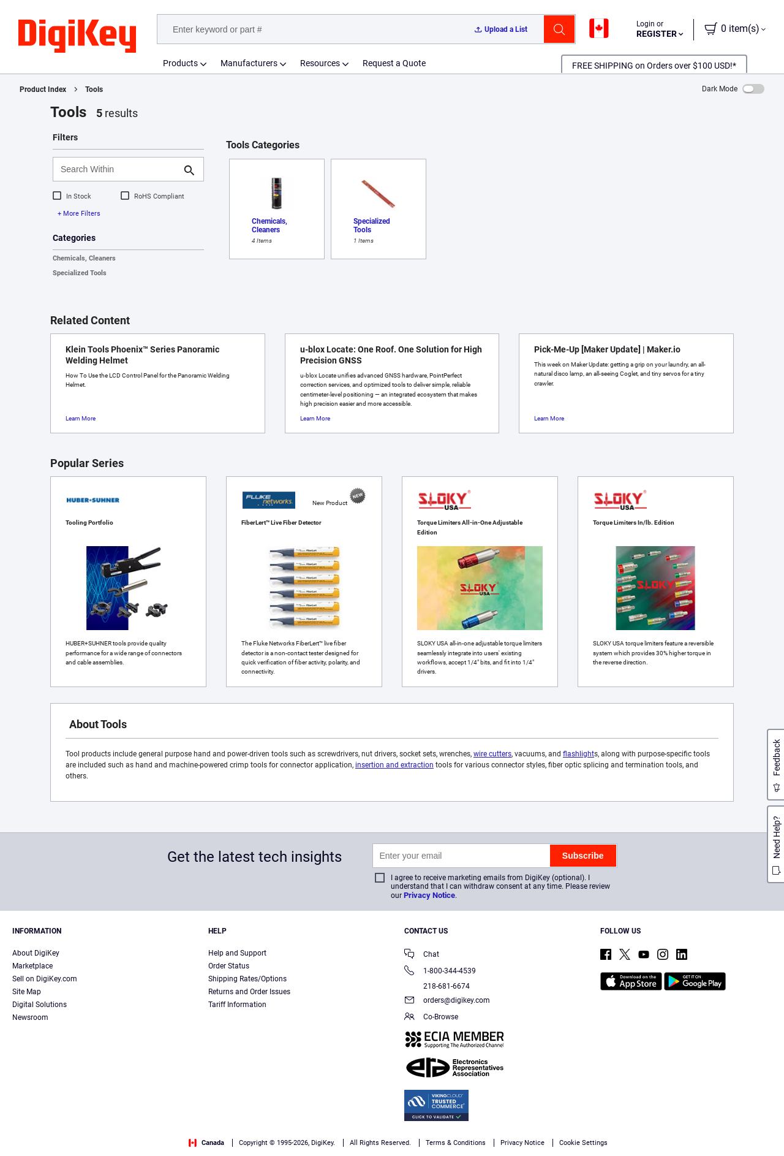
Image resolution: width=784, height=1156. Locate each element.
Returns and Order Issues (249, 991)
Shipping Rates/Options (247, 979)
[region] (392, 1128)
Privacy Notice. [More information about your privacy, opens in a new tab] (295, 1143)
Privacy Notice (429, 895)
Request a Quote (394, 63)
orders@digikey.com (447, 1001)
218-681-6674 (437, 986)
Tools (94, 89)
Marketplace (32, 966)
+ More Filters (79, 214)
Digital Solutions (39, 1004)
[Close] (764, 1127)
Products (180, 63)
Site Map (26, 991)
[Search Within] (118, 169)
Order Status (228, 966)
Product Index (43, 89)
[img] (77, 37)
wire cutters (492, 754)
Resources (320, 63)
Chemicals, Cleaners (84, 258)
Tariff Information (237, 1004)
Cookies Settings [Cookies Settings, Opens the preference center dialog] (600, 1128)
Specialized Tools (80, 273)
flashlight (578, 754)
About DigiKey (35, 953)
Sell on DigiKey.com (44, 979)
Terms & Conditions (219, 1143)
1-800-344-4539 (440, 972)
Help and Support (237, 953)
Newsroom (30, 1017)
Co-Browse (431, 1018)
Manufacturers (249, 63)
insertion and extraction (394, 765)
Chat (421, 955)
